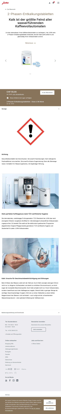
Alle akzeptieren (49, 402)
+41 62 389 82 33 (12, 330)
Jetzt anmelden (37, 329)
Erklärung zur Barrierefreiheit (13, 362)
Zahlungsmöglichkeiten (11, 349)
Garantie (7, 354)
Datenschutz (8, 359)
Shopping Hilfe (9, 343)
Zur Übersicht (10, 9)
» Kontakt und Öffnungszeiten (13, 334)
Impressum (8, 365)
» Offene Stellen (35, 343)
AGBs (6, 357)
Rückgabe (8, 351)
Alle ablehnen (50, 408)
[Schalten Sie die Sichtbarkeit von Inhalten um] (30, 109)
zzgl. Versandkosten (18, 94)
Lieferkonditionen (10, 346)
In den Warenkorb (47, 92)
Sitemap (7, 394)
